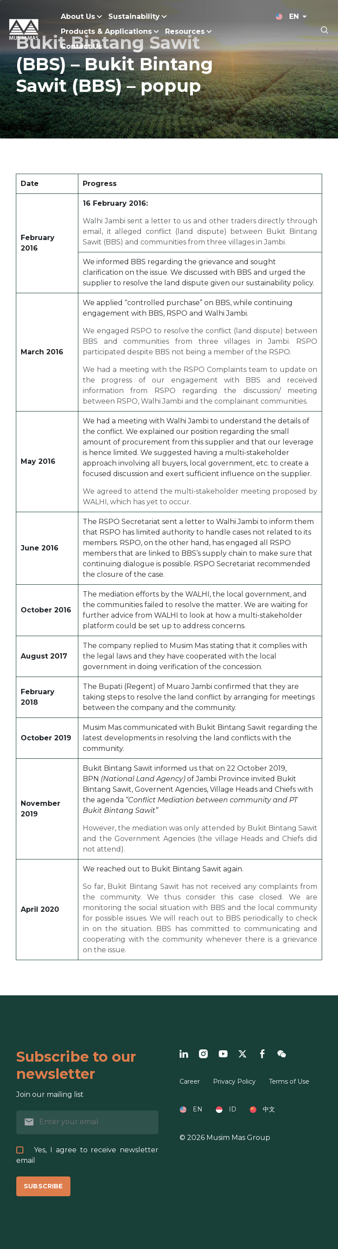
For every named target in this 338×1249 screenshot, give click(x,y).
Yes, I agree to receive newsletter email (87, 1155)
